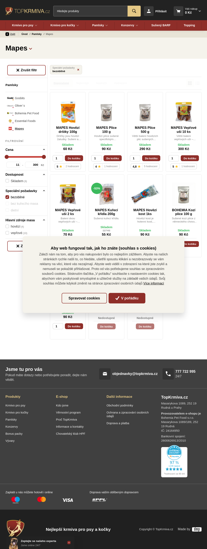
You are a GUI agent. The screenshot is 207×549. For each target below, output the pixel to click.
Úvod (24, 34)
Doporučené (61, 83)
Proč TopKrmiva (66, 419)
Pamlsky (37, 34)
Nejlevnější (82, 83)
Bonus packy (13, 433)
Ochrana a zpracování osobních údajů (128, 414)
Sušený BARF (161, 25)
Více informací (153, 283)
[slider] (7, 157)
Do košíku (74, 158)
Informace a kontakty (70, 426)
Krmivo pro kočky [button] (65, 25)
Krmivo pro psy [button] (24, 25)
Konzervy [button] (130, 25)
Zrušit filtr (26, 70)
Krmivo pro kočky (16, 412)
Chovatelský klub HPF (70, 433)
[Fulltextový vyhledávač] (97, 11)
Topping (189, 25)
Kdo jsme (62, 405)
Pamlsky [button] (100, 25)
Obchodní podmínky (120, 405)
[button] (30, 48)
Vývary (10, 440)
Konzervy (11, 426)
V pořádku (126, 298)
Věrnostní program (68, 412)
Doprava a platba (118, 423)
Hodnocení (120, 83)
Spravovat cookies (84, 298)
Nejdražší (101, 83)
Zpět (10, 34)
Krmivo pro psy (15, 405)
